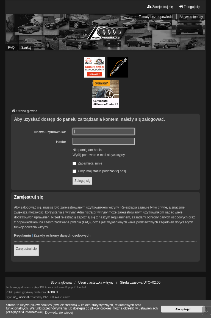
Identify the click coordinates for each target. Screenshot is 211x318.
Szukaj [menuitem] (26, 48)
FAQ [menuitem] (11, 48)
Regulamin (22, 235)
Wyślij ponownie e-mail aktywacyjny (99, 155)
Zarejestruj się (26, 249)
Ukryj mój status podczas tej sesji (99, 171)
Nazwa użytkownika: (50, 132)
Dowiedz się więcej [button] (59, 312)
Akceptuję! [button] (182, 309)
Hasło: (61, 142)
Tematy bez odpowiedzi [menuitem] (156, 17)
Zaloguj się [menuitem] (189, 7)
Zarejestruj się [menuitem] (160, 7)
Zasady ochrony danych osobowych (62, 235)
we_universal (21, 297)
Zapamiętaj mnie (87, 163)
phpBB (38, 287)
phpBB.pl (52, 292)
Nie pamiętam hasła (87, 150)
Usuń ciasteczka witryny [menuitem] (95, 282)
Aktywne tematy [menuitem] (191, 17)
